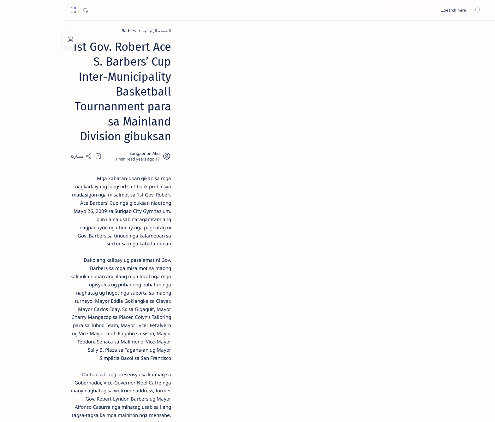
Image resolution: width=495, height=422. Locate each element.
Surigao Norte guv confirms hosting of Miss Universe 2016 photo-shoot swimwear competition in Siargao (106, 224)
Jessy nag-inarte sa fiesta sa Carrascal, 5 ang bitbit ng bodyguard (108, 152)
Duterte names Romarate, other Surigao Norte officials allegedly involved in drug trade (103, 187)
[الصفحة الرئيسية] (483, 31)
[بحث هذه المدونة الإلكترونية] (370, 10)
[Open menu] (483, 10)
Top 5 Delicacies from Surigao (106, 107)
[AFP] (83, 345)
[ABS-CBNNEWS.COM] (129, 330)
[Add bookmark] (191, 95)
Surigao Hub (405, 410)
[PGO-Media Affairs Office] (356, 319)
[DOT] (109, 206)
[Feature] (112, 99)
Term (146, 381)
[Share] (174, 95)
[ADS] (129, 345)
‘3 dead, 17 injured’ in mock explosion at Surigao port (109, 259)
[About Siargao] (83, 314)
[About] (483, 77)
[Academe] (83, 330)
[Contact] (483, 90)
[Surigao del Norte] (308, 319)
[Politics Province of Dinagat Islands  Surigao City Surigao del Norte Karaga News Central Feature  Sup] (129, 298)
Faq (86, 381)
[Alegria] (109, 171)
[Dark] (21, 10)
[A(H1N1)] (129, 314)
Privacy (103, 381)
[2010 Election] (83, 298)
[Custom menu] (483, 110)
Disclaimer (125, 381)
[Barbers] (367, 30)
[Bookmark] (9, 10)
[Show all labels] (136, 360)
